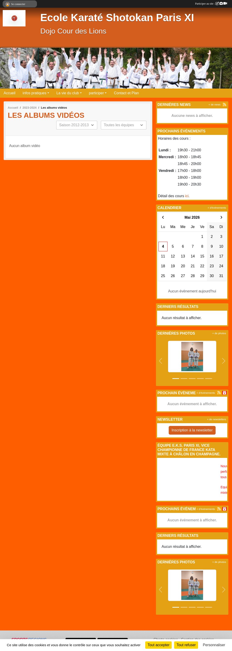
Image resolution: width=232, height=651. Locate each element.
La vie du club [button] (67, 93)
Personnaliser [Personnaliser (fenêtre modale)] (214, 645)
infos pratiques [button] (34, 93)
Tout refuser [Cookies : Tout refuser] (186, 645)
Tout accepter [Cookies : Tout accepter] (158, 645)
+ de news (215, 104)
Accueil (9, 93)
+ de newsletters (216, 419)
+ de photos (219, 333)
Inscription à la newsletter (192, 430)
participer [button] (96, 93)
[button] (160, 361)
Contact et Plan (126, 93)
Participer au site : (211, 3)
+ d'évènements (217, 207)
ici (187, 196)
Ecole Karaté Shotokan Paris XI (117, 18)
